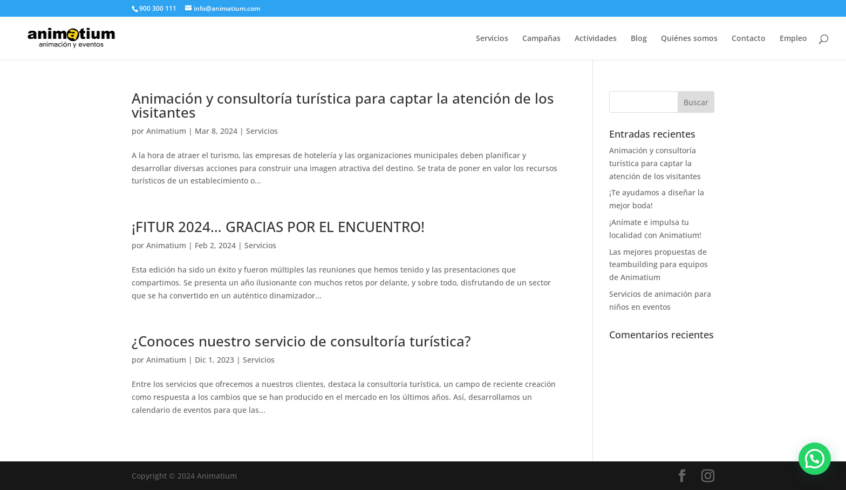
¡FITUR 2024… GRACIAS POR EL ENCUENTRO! (278, 226)
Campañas (541, 39)
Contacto (749, 39)
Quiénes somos (689, 39)
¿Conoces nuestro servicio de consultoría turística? (301, 341)
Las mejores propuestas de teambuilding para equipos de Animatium (658, 265)
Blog (639, 39)
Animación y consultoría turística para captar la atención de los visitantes (343, 105)
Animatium (166, 131)
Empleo (793, 39)
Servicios (492, 39)
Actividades (596, 39)
